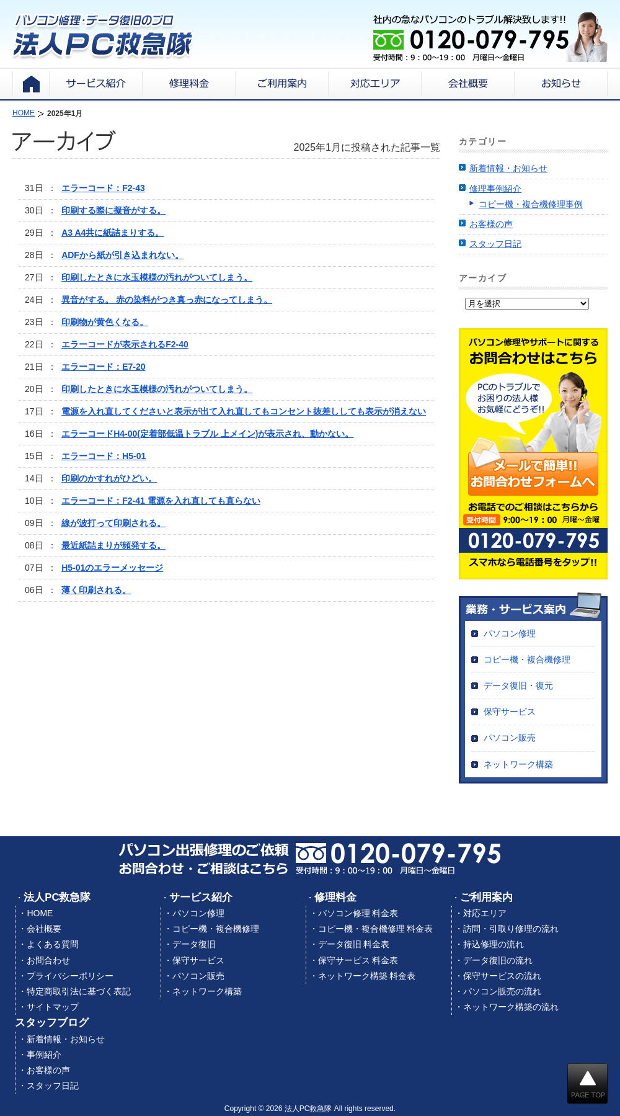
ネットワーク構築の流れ (511, 1007)
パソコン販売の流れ (502, 991)
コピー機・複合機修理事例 (531, 204)
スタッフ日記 (495, 244)
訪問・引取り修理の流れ (511, 929)
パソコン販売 (510, 738)
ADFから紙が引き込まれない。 (122, 255)
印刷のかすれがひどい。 (109, 478)
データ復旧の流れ (498, 960)
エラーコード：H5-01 (103, 456)
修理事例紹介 (495, 189)
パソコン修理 (510, 633)
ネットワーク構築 (518, 764)
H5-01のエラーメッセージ (112, 568)
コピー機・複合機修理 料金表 (375, 929)
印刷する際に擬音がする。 (113, 210)
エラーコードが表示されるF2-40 (124, 344)
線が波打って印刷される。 (113, 523)
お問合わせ (48, 960)
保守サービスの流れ (502, 976)
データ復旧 (194, 944)
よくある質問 (53, 944)
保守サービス (510, 711)
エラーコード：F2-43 (103, 188)
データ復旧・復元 (518, 685)
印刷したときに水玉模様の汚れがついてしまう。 (156, 277)
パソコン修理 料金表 (358, 913)
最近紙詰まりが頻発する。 (113, 545)
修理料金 (335, 897)
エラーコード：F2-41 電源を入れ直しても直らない (160, 501)
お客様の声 (491, 224)
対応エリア (485, 913)
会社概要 (44, 929)
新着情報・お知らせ (508, 168)
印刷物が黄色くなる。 (104, 322)
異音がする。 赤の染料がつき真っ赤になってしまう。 (166, 300)
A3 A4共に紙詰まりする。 (112, 233)
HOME (40, 913)
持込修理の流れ (493, 944)
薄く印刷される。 (96, 590)
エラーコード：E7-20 (103, 367)
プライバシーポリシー (70, 976)
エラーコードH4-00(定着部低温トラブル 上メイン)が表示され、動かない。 (207, 434)
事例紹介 (44, 1055)
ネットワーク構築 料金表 (367, 976)
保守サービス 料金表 (358, 960)
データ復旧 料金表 (354, 944)
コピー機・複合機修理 (527, 659)
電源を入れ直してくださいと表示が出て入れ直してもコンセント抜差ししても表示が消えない (243, 411)
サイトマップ (53, 1007)
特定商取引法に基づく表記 (79, 991)
